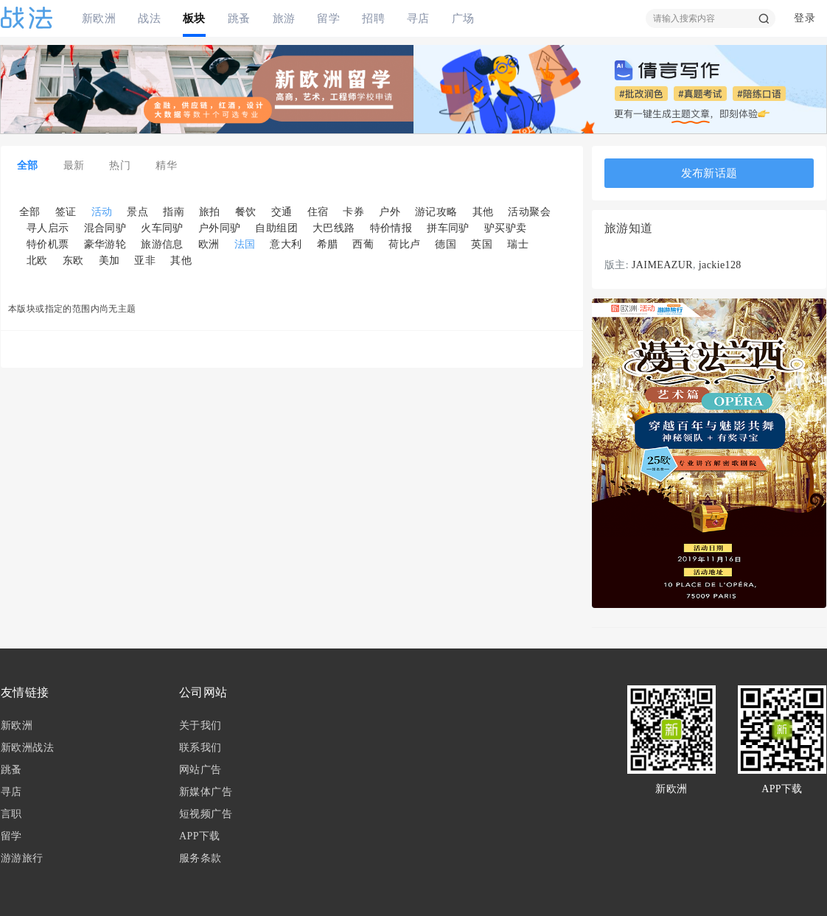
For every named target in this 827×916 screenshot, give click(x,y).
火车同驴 (162, 228)
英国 (481, 244)
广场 (463, 18)
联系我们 (200, 747)
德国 (445, 244)
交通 (282, 211)
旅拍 (209, 211)
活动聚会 (529, 211)
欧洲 (209, 244)
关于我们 (200, 725)
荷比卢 (404, 244)
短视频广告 (205, 813)
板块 (194, 18)
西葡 (363, 244)
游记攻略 (436, 211)
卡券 (353, 211)
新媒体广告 (205, 791)
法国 (245, 244)
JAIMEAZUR (662, 264)
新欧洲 (99, 18)
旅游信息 (162, 244)
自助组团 (276, 228)
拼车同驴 (448, 228)
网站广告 (200, 769)
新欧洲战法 (27, 747)
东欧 (73, 260)
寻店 (418, 18)
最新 (74, 165)
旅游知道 (628, 228)
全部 (27, 165)
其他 (483, 211)
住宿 (318, 211)
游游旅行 (22, 858)
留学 (328, 18)
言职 (11, 813)
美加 (109, 260)
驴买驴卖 (505, 228)
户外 (389, 211)
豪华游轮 (105, 244)
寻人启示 (48, 228)
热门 (119, 165)
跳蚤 (239, 18)
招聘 (373, 18)
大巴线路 (334, 228)
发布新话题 (709, 173)
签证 (66, 211)
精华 (166, 165)
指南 (173, 211)
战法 (149, 18)
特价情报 (391, 228)
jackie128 (720, 264)
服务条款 (200, 858)
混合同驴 (105, 228)
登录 (804, 18)
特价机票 (48, 244)
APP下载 (199, 836)
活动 (102, 211)
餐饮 (246, 211)
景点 (137, 211)
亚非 (145, 260)
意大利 (285, 244)
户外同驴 (219, 228)
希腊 (327, 244)
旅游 (284, 18)
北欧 (37, 260)
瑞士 (517, 244)
